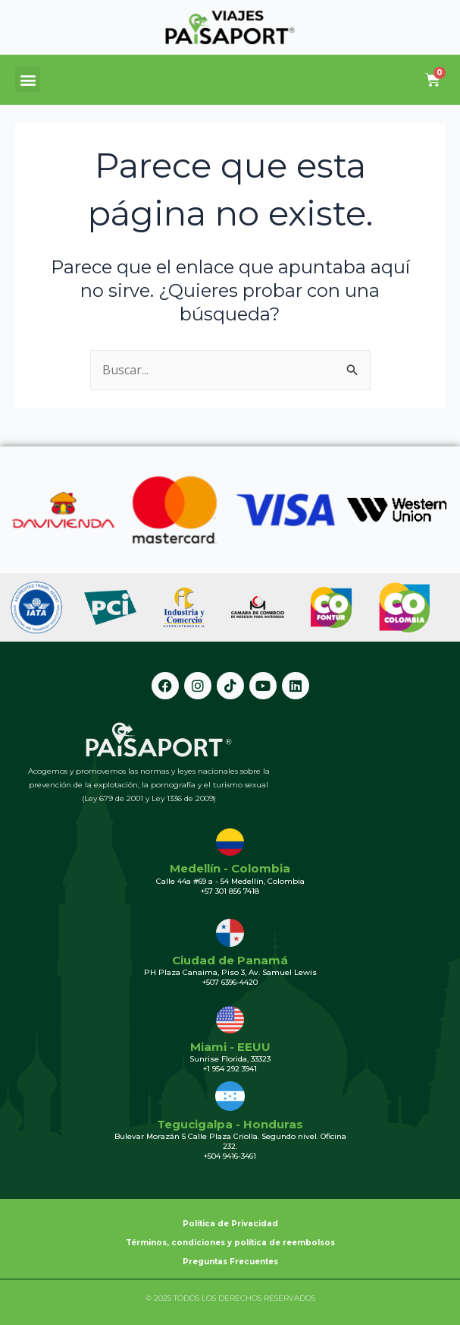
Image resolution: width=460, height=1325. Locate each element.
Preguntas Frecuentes (230, 1262)
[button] (27, 79)
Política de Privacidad (230, 1224)
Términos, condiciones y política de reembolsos (230, 1243)
